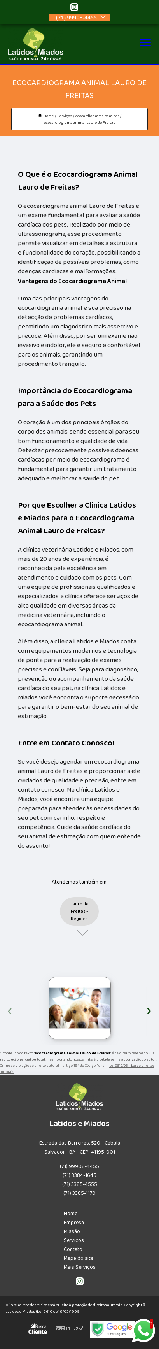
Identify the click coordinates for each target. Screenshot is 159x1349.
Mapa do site (78, 1258)
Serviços (74, 1240)
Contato (73, 1249)
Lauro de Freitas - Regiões (79, 911)
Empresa (74, 1222)
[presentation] (10, 1010)
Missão (72, 1231)
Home (70, 1213)
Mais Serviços (80, 1267)
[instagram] (74, 8)
